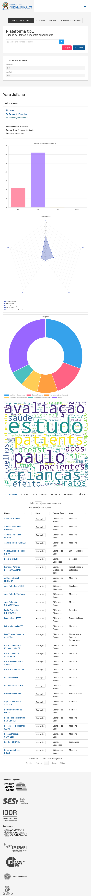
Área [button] (67, 513)
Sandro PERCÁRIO (12, 712)
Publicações (38, 519)
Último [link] (62, 734)
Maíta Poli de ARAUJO (14, 650)
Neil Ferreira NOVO (12, 667)
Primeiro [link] (29, 734)
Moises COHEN (11, 656)
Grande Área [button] (51, 513)
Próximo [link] (53, 734)
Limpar (67, 47)
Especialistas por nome (70, 20)
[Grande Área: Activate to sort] (54, 513)
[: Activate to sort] (29, 513)
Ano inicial (9, 64)
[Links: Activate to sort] (38, 513)
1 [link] (46, 734)
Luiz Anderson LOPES (13, 613)
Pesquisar (79, 47)
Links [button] (35, 513)
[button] (85, 6)
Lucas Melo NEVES (12, 607)
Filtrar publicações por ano (18, 60)
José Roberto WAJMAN (14, 586)
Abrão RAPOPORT (12, 518)
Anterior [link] (39, 734)
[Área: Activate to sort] (76, 513)
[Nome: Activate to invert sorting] (15, 513)
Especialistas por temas (21, 20)
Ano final (9, 72)
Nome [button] (7, 513)
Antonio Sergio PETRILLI (15, 540)
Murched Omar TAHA (13, 661)
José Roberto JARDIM (14, 578)
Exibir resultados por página (45, 503)
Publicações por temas (46, 20)
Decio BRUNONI (11, 554)
